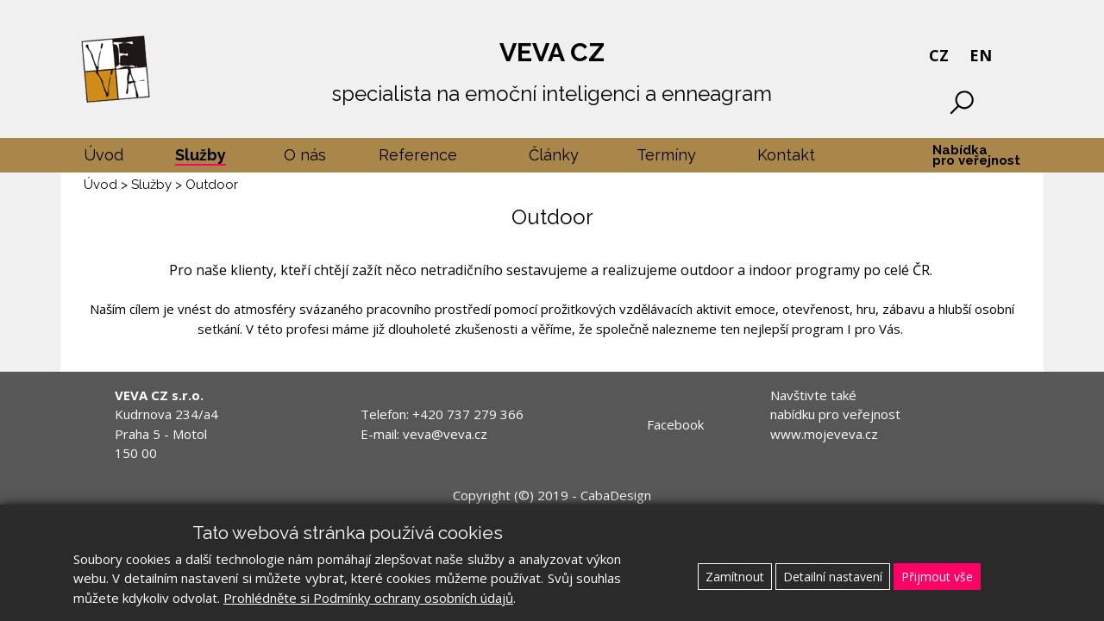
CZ (939, 55)
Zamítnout (735, 576)
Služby (151, 184)
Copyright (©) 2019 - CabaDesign (552, 495)
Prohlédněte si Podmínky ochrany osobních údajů (368, 597)
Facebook (675, 424)
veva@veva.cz (445, 433)
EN (980, 55)
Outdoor (211, 184)
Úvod (100, 184)
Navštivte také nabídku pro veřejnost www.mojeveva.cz (835, 414)
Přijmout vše (937, 576)
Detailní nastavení (832, 576)
